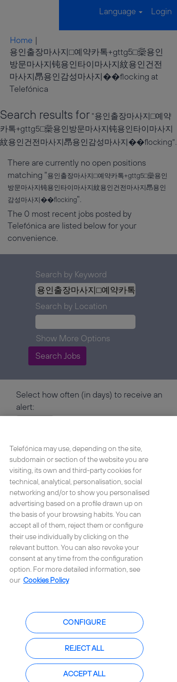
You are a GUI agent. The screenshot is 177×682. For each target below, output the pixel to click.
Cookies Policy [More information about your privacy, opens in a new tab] (46, 582)
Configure (84, 624)
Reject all (84, 650)
